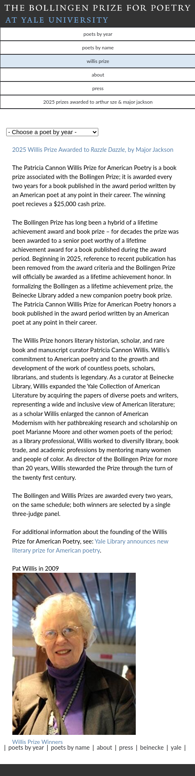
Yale (176, 747)
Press (126, 747)
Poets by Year (26, 747)
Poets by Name (70, 747)
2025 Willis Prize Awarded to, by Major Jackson (93, 149)
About (104, 747)
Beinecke (152, 747)
